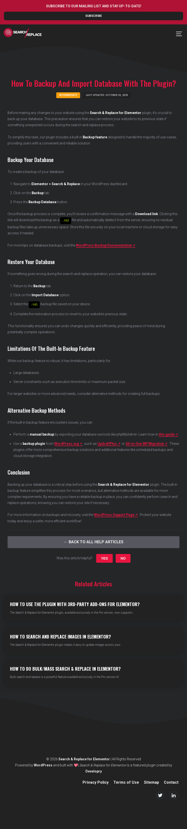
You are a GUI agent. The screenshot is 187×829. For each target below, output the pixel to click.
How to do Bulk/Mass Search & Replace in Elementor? (65, 668)
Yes (104, 558)
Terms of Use (126, 782)
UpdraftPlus (108, 443)
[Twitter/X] (160, 795)
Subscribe (93, 16)
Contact (171, 782)
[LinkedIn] (173, 795)
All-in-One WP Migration (146, 443)
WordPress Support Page (114, 514)
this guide (167, 434)
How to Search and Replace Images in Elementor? (60, 636)
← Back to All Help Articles (93, 541)
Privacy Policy (96, 782)
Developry (93, 771)
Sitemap (151, 782)
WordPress (43, 765)
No (123, 558)
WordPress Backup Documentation (104, 245)
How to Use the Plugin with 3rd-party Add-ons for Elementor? (75, 604)
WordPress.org (67, 443)
